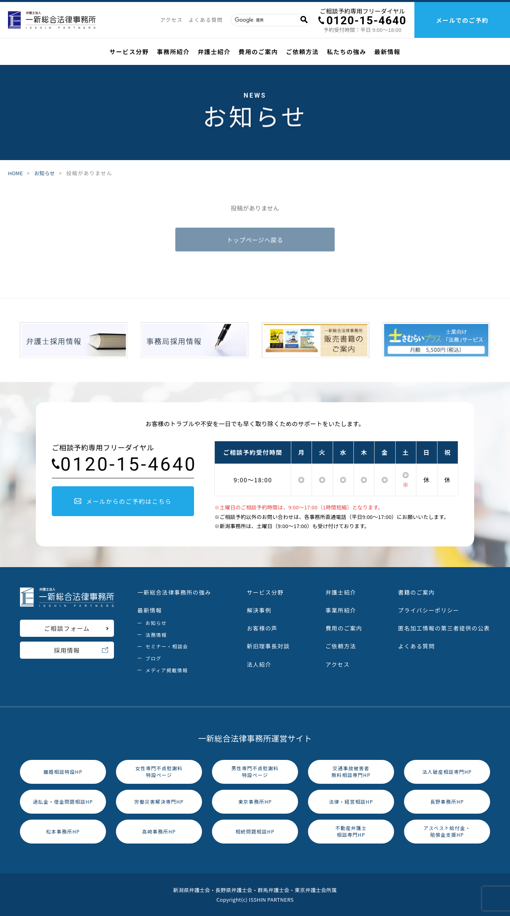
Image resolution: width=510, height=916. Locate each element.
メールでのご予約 (462, 20)
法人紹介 (259, 664)
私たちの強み (346, 51)
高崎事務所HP (159, 831)
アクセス (171, 19)
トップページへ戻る (255, 241)
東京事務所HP (255, 801)
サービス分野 (129, 51)
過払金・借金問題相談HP (63, 801)
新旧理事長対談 (268, 646)
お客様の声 (262, 628)
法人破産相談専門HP (447, 771)
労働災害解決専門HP (159, 801)
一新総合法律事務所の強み (174, 592)
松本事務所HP (63, 831)
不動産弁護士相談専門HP (351, 831)
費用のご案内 (258, 51)
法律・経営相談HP (351, 801)
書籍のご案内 (416, 592)
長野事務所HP (447, 801)
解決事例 (259, 610)
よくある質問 (205, 19)
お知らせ (44, 173)
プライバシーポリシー (428, 610)
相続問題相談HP (255, 831)
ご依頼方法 (302, 51)
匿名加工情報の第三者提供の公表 (444, 628)
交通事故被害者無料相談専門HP (351, 771)
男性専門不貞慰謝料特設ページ (255, 771)
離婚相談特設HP (62, 771)
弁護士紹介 (214, 51)
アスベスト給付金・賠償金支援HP (447, 831)
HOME (15, 173)
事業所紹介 (341, 610)
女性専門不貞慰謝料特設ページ (159, 771)
